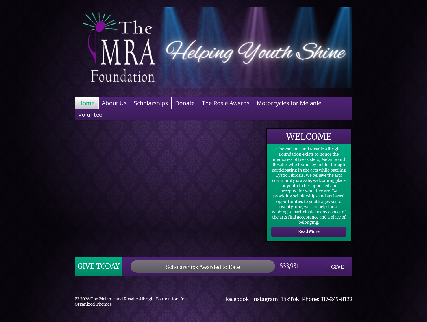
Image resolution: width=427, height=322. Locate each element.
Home (86, 103)
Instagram (265, 299)
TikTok (290, 299)
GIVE (337, 266)
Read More (309, 231)
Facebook (237, 299)
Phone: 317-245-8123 (327, 299)
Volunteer (91, 114)
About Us (114, 103)
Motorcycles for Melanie (289, 103)
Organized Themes (93, 304)
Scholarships (151, 103)
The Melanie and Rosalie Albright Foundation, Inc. (138, 299)
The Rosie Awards (225, 103)
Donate (185, 103)
